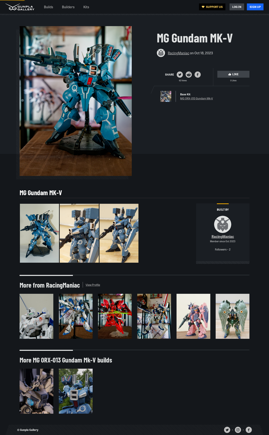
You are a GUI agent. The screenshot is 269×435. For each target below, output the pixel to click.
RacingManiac (178, 52)
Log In (236, 7)
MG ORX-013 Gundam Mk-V (196, 98)
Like (233, 74)
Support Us (212, 7)
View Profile (93, 285)
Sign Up (255, 7)
